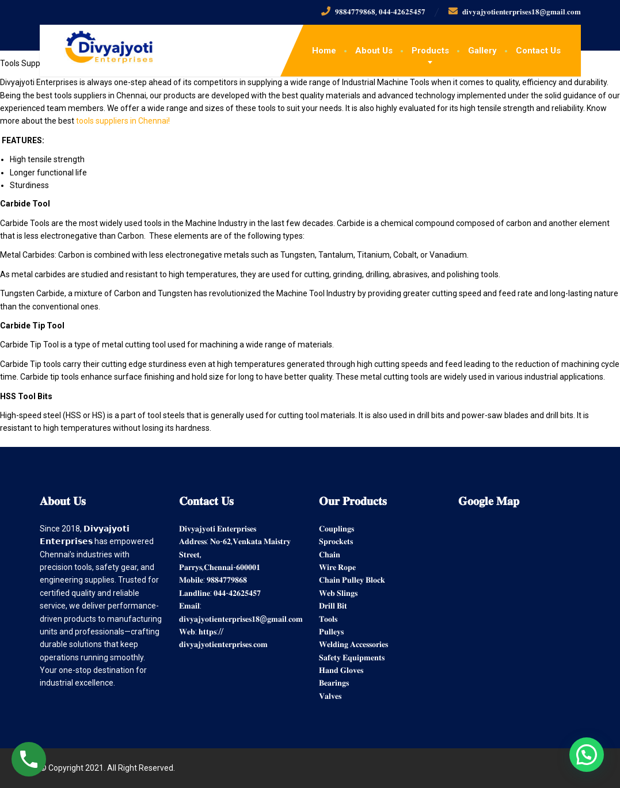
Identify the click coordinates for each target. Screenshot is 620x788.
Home (324, 50)
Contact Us (538, 50)
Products (430, 50)
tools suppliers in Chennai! (123, 120)
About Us (374, 50)
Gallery (482, 50)
